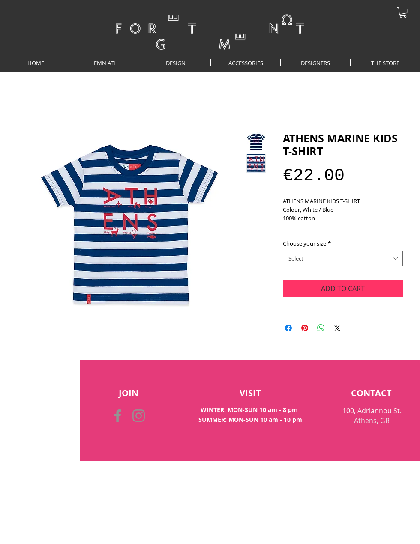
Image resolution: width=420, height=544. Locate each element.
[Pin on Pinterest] (305, 328)
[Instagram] (138, 415)
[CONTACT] (371, 393)
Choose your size (307, 243)
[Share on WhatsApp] (321, 328)
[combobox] (343, 258)
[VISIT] (250, 393)
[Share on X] (337, 328)
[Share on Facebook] (288, 328)
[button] (403, 12)
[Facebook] (117, 415)
